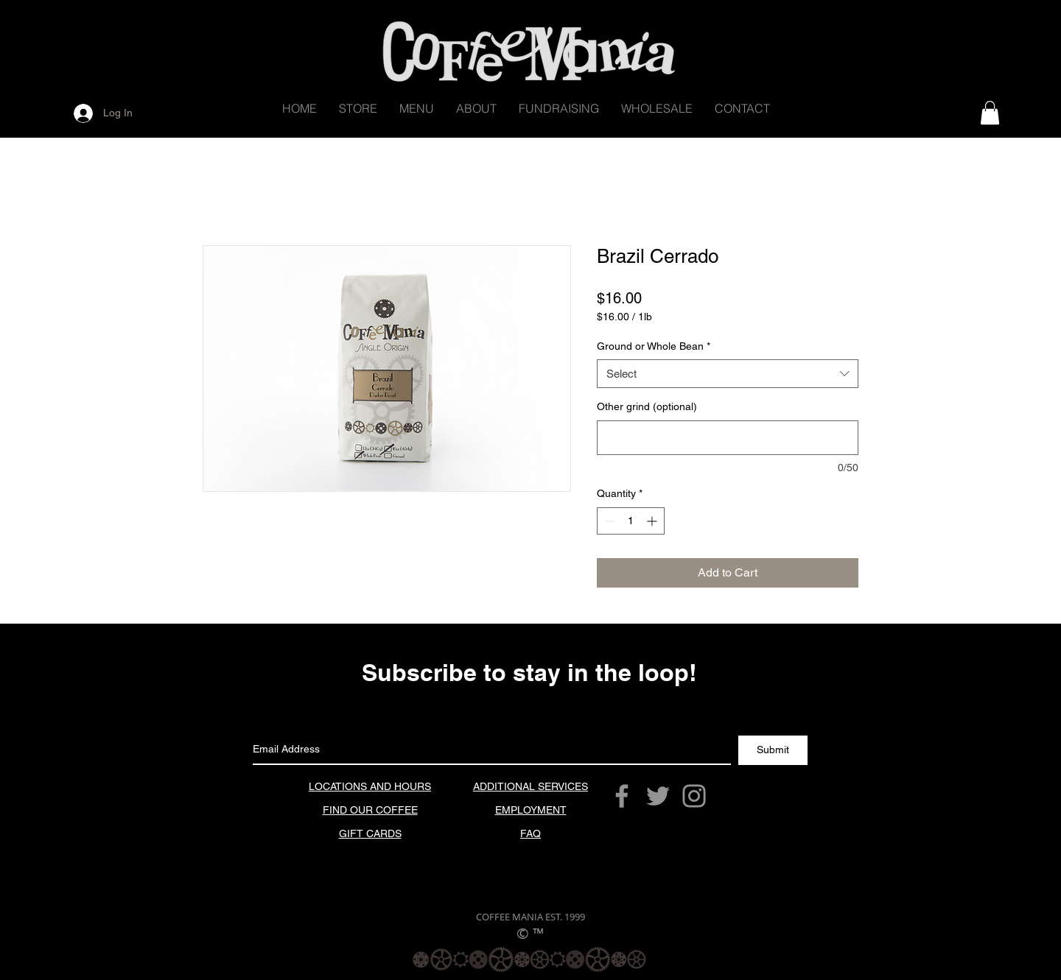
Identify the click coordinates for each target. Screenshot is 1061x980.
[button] (358, 108)
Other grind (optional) (647, 406)
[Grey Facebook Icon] (621, 795)
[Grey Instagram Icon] (694, 795)
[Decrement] (608, 521)
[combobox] (727, 373)
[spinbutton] (630, 521)
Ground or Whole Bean (653, 346)
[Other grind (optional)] (728, 437)
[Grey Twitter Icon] (657, 795)
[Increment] (653, 521)
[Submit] (773, 750)
